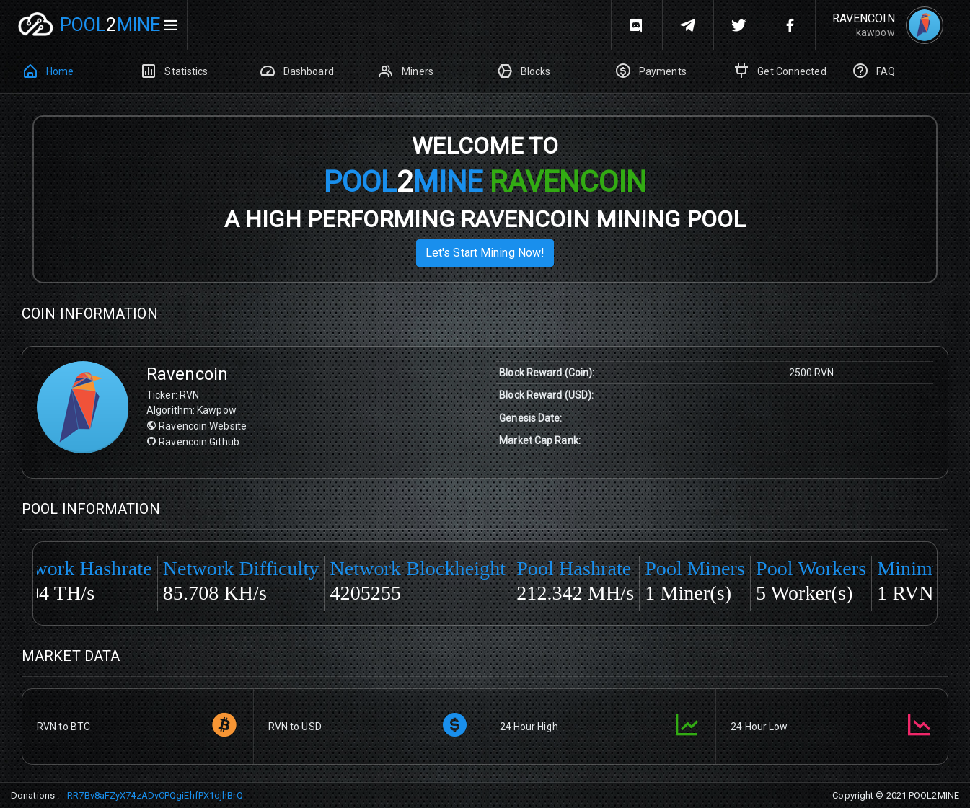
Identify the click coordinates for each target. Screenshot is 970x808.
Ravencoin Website (196, 426)
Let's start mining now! (485, 252)
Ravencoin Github (192, 442)
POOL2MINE (934, 795)
